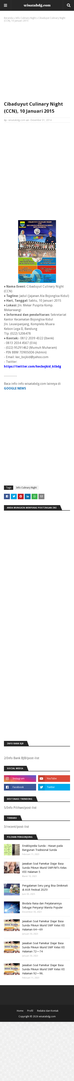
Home (20, 1010)
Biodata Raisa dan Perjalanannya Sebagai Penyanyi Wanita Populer (42, 905)
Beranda (8, 18)
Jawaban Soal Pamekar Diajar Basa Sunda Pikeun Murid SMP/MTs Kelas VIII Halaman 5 (44, 867)
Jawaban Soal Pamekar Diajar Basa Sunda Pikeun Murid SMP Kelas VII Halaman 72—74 (43, 947)
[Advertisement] (37, 61)
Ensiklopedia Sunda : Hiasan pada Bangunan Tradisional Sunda (42, 847)
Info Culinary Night (25, 18)
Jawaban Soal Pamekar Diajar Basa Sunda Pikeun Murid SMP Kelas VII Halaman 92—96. (43, 969)
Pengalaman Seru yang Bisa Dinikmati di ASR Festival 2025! (45, 887)
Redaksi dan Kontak (47, 1010)
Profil (30, 1010)
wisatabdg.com (16, 120)
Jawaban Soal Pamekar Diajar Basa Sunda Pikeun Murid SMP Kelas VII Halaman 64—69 (43, 925)
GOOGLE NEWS (15, 388)
